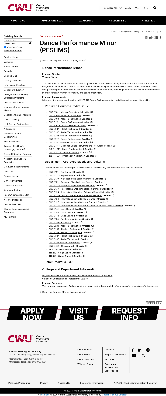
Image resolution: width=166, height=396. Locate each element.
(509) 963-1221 (38, 362)
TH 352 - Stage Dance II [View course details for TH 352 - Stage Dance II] (61, 256)
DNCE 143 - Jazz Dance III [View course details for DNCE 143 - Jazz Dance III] (62, 215)
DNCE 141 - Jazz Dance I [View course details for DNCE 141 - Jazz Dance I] (61, 209)
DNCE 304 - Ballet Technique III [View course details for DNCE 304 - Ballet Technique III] (64, 236)
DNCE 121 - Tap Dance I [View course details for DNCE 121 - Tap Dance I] (61, 172)
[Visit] (137, 8)
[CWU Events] (84, 349)
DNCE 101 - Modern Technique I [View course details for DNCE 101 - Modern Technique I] (65, 112)
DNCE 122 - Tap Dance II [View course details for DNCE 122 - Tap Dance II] (61, 175)
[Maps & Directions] (115, 354)
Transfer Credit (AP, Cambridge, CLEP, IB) (14, 148)
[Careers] (109, 349)
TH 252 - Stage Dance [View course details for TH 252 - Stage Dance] (60, 252)
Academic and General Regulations (15, 160)
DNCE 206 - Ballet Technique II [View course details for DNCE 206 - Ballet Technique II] (64, 135)
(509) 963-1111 (36, 359)
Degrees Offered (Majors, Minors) (16, 109)
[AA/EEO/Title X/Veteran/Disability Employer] (135, 383)
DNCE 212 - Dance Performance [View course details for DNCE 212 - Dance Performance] (65, 139)
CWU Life (8, 171)
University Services (13, 185)
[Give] (145, 8)
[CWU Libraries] (85, 359)
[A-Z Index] (110, 359)
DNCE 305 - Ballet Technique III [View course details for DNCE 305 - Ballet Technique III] (64, 239)
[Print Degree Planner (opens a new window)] (146, 37)
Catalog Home (11, 57)
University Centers (13, 181)
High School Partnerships (16, 124)
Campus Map (10, 75)
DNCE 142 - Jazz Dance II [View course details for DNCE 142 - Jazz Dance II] (62, 212)
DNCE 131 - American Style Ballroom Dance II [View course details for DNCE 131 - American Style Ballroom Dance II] (71, 182)
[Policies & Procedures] (19, 383)
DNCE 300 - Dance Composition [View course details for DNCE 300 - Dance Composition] (65, 142)
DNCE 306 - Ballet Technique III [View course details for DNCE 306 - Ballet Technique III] (64, 242)
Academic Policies (13, 190)
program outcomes (56, 286)
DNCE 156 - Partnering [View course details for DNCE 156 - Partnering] (60, 222)
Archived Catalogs (13, 200)
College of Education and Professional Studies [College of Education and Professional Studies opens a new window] (65, 278)
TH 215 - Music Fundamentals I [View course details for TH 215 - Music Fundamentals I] (68, 149)
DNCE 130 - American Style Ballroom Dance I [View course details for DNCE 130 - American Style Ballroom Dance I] (71, 178)
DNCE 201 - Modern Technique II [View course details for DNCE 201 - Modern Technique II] (65, 226)
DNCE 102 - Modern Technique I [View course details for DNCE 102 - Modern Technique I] (65, 115)
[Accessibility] (64, 383)
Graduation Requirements (16, 166)
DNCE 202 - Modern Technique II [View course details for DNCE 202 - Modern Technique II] (65, 229)
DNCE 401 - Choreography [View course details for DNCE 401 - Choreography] (62, 246)
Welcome (8, 62)
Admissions (9, 129)
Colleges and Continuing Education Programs (16, 96)
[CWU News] (83, 354)
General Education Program (17, 154)
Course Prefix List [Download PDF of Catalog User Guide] (12, 204)
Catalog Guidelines (13, 80)
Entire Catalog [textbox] (10, 40)
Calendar (8, 71)
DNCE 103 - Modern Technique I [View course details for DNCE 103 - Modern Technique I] (65, 119)
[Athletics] (148, 20)
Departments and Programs (17, 115)
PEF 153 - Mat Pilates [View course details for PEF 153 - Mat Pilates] (59, 249)
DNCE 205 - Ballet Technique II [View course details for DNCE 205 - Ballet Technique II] (64, 132)
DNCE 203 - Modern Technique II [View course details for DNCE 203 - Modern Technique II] (65, 232)
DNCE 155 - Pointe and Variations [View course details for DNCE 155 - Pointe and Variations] (65, 219)
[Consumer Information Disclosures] (116, 367)
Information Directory (14, 85)
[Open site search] (155, 8)
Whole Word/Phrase (14, 47)
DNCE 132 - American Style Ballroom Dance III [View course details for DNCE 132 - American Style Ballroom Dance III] (72, 185)
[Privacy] (44, 383)
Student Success (12, 176)
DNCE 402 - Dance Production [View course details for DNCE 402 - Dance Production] (64, 152)
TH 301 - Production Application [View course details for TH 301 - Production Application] (69, 156)
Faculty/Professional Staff (16, 195)
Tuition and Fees (12, 141)
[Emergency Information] (92, 383)
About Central (11, 66)
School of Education (14, 90)
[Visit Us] (79, 313)
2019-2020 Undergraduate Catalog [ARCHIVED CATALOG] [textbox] (134, 32)
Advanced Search (13, 50)
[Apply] (128, 8)
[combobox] (136, 31)
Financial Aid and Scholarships (12, 135)
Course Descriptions (14, 102)
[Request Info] (129, 313)
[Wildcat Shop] (85, 364)
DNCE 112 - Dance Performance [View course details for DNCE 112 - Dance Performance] (65, 122)
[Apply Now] (32, 313)
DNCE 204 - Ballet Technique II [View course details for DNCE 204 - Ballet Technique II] (64, 129)
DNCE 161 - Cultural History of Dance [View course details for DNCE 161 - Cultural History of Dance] (67, 125)
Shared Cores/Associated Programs (16, 211)
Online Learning (11, 119)
